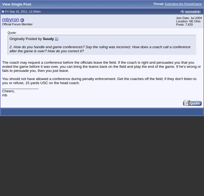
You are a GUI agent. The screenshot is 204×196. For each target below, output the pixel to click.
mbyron (10, 19)
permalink (192, 11)
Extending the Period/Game (183, 3)
